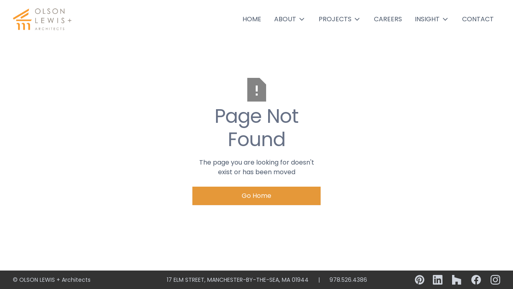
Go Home (256, 195)
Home (251, 19)
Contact (478, 19)
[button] (290, 19)
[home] (43, 19)
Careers (388, 19)
